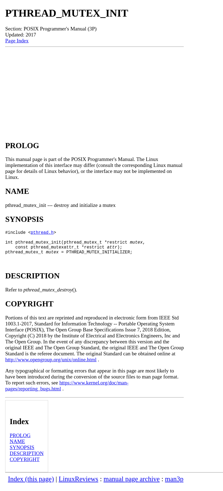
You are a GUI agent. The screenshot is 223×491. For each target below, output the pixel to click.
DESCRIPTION (27, 459)
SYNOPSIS (22, 453)
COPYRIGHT (25, 465)
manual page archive (132, 484)
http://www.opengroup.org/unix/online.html (51, 365)
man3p (174, 484)
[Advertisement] (94, 88)
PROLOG (20, 441)
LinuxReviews (78, 484)
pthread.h (42, 233)
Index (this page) (31, 484)
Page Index (17, 40)
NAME (17, 447)
